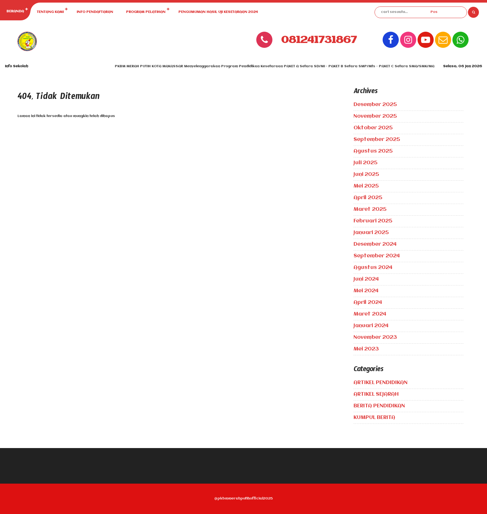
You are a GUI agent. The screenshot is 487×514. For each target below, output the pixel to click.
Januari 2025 (371, 232)
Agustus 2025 (373, 151)
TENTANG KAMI (50, 12)
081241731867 (319, 40)
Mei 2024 (366, 291)
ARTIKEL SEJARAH (376, 394)
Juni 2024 (366, 279)
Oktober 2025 (373, 128)
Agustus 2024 (373, 267)
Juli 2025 (365, 163)
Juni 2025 (366, 174)
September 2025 (377, 139)
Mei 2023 (366, 349)
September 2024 (377, 256)
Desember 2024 (375, 244)
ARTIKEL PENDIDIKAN (381, 382)
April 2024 (368, 302)
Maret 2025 (370, 209)
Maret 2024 (370, 314)
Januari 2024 (371, 325)
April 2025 (368, 197)
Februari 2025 (373, 221)
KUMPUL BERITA (374, 417)
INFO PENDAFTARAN (95, 12)
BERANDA (15, 11)
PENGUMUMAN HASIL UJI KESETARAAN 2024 (218, 12)
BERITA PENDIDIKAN (379, 406)
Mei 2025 (366, 186)
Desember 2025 (375, 104)
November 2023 (375, 337)
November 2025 (375, 116)
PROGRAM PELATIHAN (145, 12)
